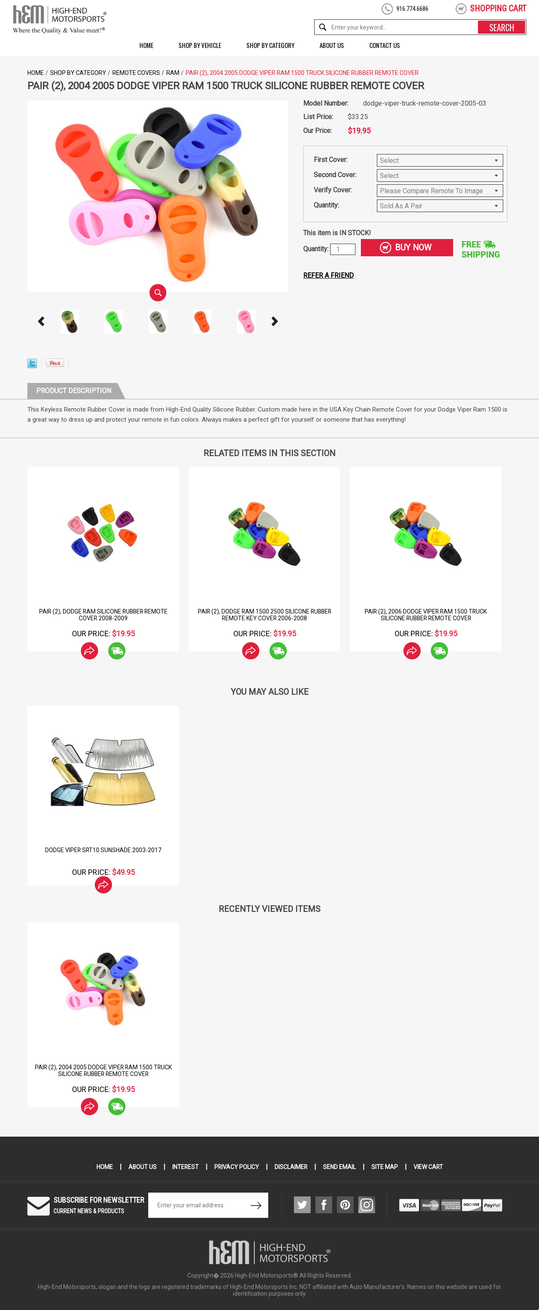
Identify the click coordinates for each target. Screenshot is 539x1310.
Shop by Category (270, 45)
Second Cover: (335, 175)
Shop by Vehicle (200, 45)
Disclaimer (291, 1167)
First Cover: (330, 160)
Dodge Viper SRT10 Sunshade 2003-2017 (103, 850)
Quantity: (326, 205)
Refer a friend (328, 275)
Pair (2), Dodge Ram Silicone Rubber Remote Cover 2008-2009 (103, 615)
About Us (332, 45)
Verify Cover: (333, 190)
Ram (172, 72)
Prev (41, 321)
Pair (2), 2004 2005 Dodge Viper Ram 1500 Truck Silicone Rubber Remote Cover (103, 1070)
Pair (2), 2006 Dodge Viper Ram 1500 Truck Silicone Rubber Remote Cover (426, 615)
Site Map (385, 1167)
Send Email (339, 1167)
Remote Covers (136, 72)
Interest (184, 1167)
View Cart (429, 1167)
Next (275, 321)
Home (146, 45)
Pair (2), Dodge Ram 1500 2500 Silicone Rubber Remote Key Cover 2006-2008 (265, 615)
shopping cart (498, 8)
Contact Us (384, 45)
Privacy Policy (236, 1167)
